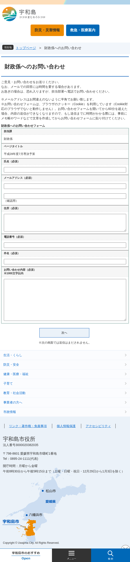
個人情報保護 (66, 426)
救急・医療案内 (82, 30)
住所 (12, 208)
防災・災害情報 (47, 30)
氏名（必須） (12, 161)
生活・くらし (12, 355)
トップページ (26, 48)
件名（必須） (12, 253)
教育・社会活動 (14, 393)
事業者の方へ (12, 402)
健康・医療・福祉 (16, 374)
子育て (8, 383)
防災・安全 (11, 364)
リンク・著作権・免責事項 (28, 426)
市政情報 (9, 412)
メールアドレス (19, 177)
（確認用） (11, 200)
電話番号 (14, 236)
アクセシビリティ (98, 426)
